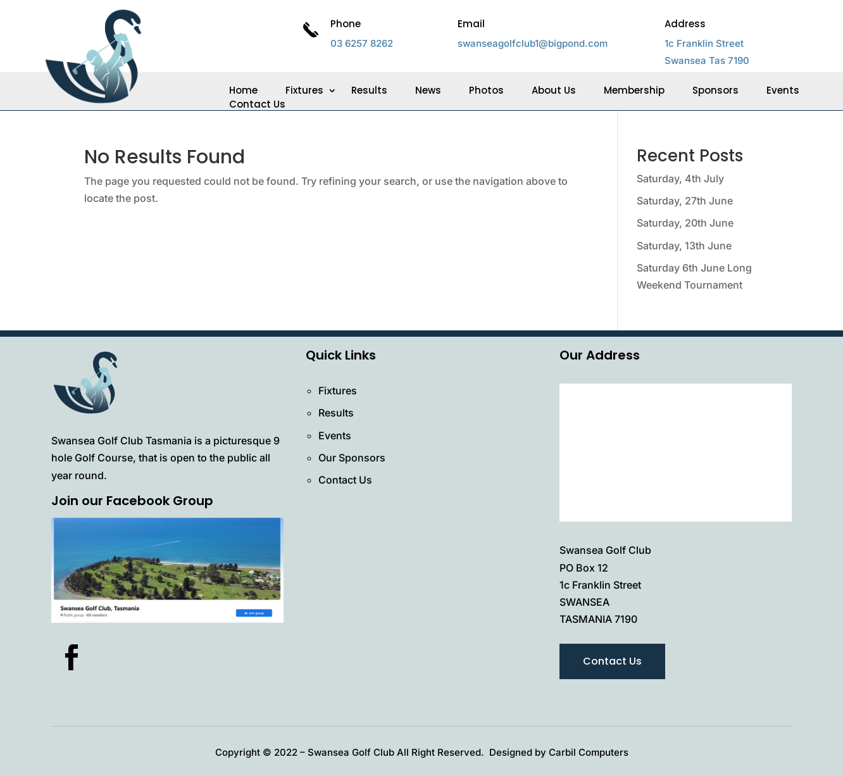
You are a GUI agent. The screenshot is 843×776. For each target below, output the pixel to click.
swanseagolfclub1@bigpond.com (533, 43)
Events (782, 90)
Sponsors (715, 90)
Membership (634, 90)
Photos (486, 90)
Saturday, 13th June (684, 245)
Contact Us (257, 104)
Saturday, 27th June (685, 200)
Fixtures (304, 90)
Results (369, 90)
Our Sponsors (351, 457)
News (428, 90)
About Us (554, 90)
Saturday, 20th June (685, 222)
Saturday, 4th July (680, 178)
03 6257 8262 (361, 43)
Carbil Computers (588, 752)
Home (243, 90)
